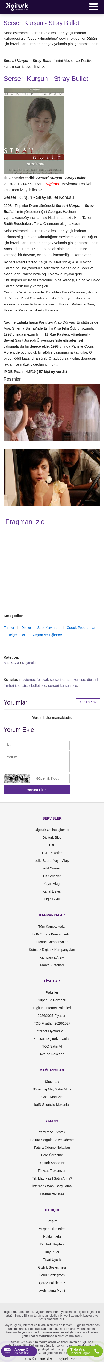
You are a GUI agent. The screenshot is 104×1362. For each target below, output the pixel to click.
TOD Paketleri (52, 853)
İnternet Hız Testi (52, 1194)
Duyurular (52, 1252)
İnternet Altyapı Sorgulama (52, 1186)
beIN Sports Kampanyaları (52, 934)
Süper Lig (52, 1081)
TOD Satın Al (52, 1046)
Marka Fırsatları (52, 965)
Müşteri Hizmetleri (52, 1229)
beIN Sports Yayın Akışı (52, 861)
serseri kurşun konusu (67, 679)
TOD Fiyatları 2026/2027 (52, 1023)
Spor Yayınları (48, 627)
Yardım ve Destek (52, 1132)
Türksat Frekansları (52, 1171)
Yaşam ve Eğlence (47, 635)
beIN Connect (52, 868)
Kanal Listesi (51, 891)
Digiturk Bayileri (52, 1244)
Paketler (52, 992)
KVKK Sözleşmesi (52, 1275)
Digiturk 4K (52, 899)
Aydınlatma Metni (52, 1290)
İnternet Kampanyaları (52, 942)
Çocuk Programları (82, 627)
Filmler (9, 627)
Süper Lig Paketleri (52, 1000)
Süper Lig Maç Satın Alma (52, 1089)
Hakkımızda (52, 1237)
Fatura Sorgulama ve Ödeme (52, 1140)
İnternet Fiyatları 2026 (52, 1031)
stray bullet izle (34, 685)
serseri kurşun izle (62, 685)
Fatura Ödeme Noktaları (52, 1147)
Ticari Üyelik (52, 1260)
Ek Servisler (52, 876)
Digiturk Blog (51, 837)
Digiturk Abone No (52, 1163)
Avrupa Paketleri (52, 1054)
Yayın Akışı (52, 884)
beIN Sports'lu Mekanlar (52, 1105)
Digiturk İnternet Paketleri (52, 1008)
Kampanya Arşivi (52, 957)
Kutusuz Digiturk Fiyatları (52, 1039)
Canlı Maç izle (52, 1097)
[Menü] (93, 7)
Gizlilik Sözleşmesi (52, 1267)
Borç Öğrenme (52, 1155)
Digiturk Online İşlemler (52, 830)
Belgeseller (16, 635)
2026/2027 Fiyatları (52, 1016)
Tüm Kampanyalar (52, 926)
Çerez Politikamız (52, 1283)
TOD (51, 845)
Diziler (26, 627)
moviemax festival (33, 679)
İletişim (52, 1221)
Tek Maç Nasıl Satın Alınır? (52, 1178)
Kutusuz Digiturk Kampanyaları (52, 950)
